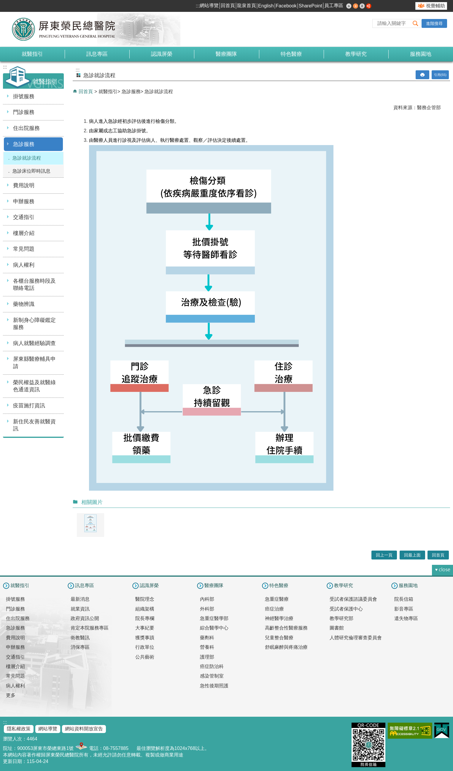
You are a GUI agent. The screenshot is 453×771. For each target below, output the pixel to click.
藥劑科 (207, 637)
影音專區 (403, 608)
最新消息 (80, 599)
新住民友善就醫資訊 (34, 425)
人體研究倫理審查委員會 (356, 637)
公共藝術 (144, 656)
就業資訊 (80, 608)
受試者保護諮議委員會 (353, 599)
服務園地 (420, 54)
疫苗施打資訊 (29, 405)
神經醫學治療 (279, 618)
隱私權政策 (19, 728)
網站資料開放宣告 (84, 728)
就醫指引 (32, 54)
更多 (10, 695)
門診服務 (23, 112)
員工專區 (333, 5)
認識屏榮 (161, 54)
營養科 (207, 647)
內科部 (207, 599)
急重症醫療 (277, 599)
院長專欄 (144, 618)
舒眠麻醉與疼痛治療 (286, 647)
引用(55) (440, 75)
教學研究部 (341, 618)
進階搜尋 (434, 23)
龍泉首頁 (246, 5)
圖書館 (337, 627)
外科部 (207, 608)
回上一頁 (384, 555)
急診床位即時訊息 (31, 171)
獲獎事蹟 (144, 637)
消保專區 (80, 647)
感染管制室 (212, 675)
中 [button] (355, 6)
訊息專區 (97, 54)
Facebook (286, 5)
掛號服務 (23, 96)
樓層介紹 (23, 233)
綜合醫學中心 (214, 627)
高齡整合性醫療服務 (286, 627)
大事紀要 (144, 627)
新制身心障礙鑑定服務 (34, 323)
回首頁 (228, 5)
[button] (415, 23)
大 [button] (362, 6)
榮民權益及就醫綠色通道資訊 (34, 386)
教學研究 (356, 54)
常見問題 (23, 249)
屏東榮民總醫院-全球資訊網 (67, 29)
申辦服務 (23, 201)
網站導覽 (209, 5)
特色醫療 (291, 54)
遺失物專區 (406, 618)
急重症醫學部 (214, 618)
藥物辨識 (23, 304)
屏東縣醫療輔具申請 (34, 362)
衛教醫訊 (80, 637)
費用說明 (23, 185)
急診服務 (23, 144)
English (266, 5)
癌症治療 (274, 608)
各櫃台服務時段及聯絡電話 (34, 284)
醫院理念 (144, 599)
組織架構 (144, 608)
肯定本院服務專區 (90, 627)
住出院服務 (26, 128)
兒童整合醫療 (279, 637)
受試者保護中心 (346, 608)
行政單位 (144, 647)
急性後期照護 (214, 685)
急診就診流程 (26, 157)
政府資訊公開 (85, 618)
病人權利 (23, 265)
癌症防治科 (212, 666)
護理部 (207, 656)
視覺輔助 (435, 5)
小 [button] (349, 6)
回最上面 (412, 555)
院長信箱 (403, 599)
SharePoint (310, 5)
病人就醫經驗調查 (34, 343)
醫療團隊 (226, 54)
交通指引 (23, 217)
